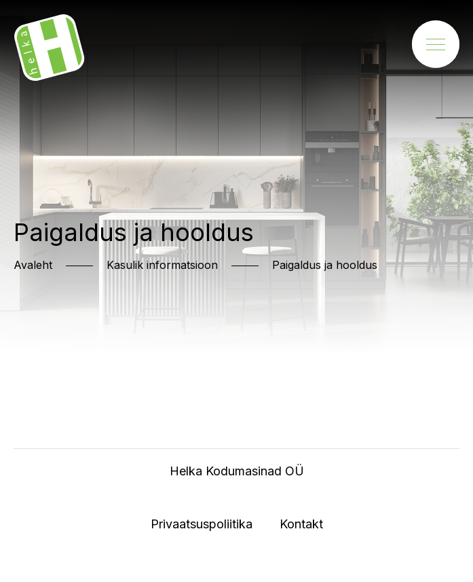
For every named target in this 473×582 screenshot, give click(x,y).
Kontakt (301, 524)
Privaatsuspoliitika (201, 524)
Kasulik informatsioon (162, 265)
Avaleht (33, 265)
